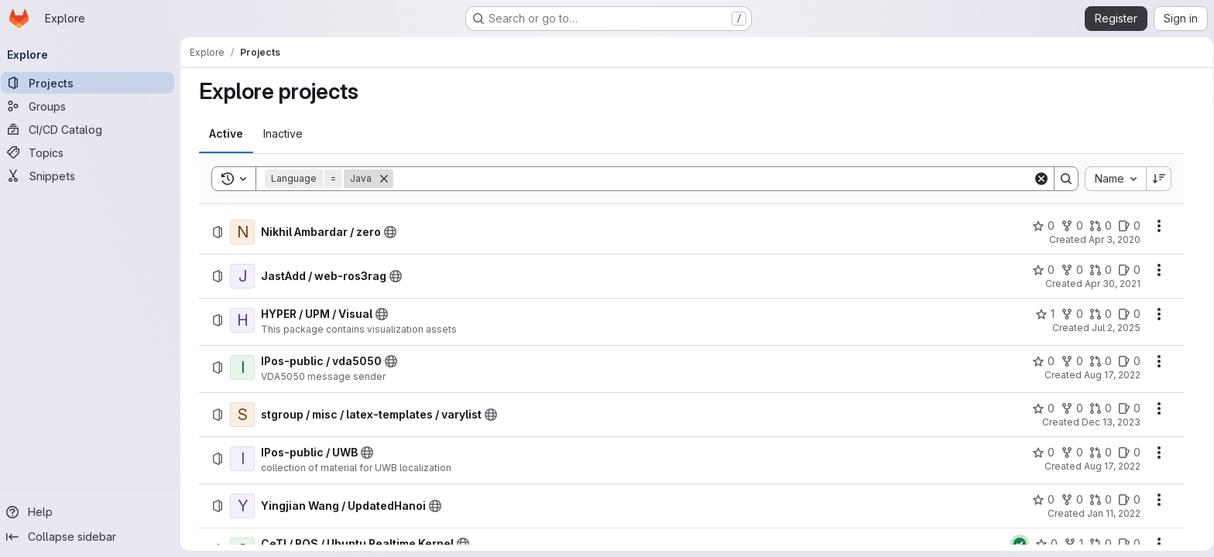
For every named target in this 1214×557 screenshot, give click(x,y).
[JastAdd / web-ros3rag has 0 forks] (1072, 270)
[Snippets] (93, 175)
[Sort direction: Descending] (1159, 178)
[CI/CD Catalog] (93, 129)
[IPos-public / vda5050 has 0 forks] (1072, 361)
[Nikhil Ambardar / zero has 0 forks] (1072, 226)
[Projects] (93, 83)
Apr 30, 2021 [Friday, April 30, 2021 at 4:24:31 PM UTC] (1112, 283)
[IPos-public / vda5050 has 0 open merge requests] (1100, 361)
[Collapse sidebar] (93, 537)
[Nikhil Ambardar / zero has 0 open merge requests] (1100, 226)
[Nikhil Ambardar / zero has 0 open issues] (1129, 226)
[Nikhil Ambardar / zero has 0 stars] (1043, 226)
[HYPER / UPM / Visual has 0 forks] (1072, 314)
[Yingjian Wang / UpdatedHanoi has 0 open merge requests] (1100, 500)
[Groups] (93, 106)
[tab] (226, 133)
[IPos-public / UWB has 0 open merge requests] (1100, 452)
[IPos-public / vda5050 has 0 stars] (1043, 361)
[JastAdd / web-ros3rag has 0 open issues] (1129, 270)
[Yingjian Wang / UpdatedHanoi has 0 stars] (1043, 500)
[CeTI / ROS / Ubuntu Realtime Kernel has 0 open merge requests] (1100, 544)
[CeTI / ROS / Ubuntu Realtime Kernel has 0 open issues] (1129, 544)
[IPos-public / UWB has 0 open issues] (1129, 452)
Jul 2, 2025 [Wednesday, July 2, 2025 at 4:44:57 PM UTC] (1116, 327)
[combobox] (1115, 178)
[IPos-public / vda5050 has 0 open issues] (1129, 361)
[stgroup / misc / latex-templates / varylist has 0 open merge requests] (1100, 408)
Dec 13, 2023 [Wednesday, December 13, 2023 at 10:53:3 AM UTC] (1111, 422)
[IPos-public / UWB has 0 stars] (1043, 452)
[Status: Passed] (1019, 544)
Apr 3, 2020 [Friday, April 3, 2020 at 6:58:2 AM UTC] (1114, 239)
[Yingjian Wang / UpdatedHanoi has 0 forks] (1072, 500)
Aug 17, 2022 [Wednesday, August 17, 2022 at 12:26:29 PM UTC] (1112, 375)
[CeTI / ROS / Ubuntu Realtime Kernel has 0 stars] (1046, 544)
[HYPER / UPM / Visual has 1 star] (1045, 314)
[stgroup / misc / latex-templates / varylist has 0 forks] (1072, 408)
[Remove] (384, 178)
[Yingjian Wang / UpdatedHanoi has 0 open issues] (1129, 500)
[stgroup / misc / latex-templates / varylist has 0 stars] (1043, 408)
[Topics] (93, 152)
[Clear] (1041, 178)
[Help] (93, 512)
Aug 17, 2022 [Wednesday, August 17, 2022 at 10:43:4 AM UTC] (1112, 466)
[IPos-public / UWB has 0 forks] (1072, 452)
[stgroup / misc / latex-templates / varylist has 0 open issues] (1129, 408)
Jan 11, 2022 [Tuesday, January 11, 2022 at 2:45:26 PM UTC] (1113, 513)
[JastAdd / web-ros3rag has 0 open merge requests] (1100, 270)
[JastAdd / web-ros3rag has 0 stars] (1043, 270)
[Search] (713, 178)
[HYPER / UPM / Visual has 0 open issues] (1129, 314)
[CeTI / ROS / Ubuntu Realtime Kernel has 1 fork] (1073, 544)
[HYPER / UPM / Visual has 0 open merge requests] (1100, 314)
